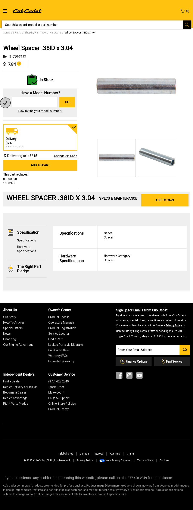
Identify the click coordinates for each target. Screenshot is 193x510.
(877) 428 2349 (58, 381)
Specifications (26, 240)
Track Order (56, 387)
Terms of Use (145, 460)
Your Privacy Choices (118, 460)
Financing (9, 339)
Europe (99, 453)
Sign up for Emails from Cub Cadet (151, 323)
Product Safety (58, 409)
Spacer (142, 235)
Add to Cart (40, 165)
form (152, 331)
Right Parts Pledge (15, 403)
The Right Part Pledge (29, 268)
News (7, 333)
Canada (84, 453)
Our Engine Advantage (18, 344)
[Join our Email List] (148, 350)
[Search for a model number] (35, 102)
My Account (56, 392)
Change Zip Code (65, 156)
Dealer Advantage (15, 398)
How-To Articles (14, 322)
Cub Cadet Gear (58, 350)
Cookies (164, 460)
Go (67, 102)
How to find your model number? (40, 111)
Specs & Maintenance (118, 198)
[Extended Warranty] (61, 361)
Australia (115, 453)
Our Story (9, 317)
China (130, 453)
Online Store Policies (62, 403)
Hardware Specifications (71, 258)
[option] (135, 87)
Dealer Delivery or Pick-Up (20, 387)
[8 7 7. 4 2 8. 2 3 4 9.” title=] (136, 478)
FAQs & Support (58, 398)
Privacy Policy (174, 325)
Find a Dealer (12, 381)
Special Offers (13, 328)
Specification (28, 232)
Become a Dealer (14, 392)
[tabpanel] (135, 87)
